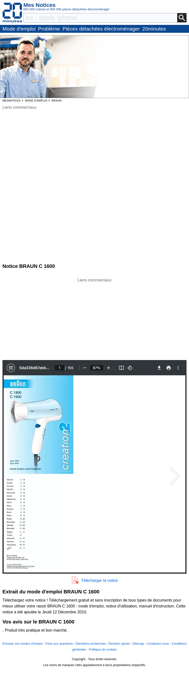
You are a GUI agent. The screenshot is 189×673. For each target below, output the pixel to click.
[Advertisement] (94, 317)
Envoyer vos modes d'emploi (22, 643)
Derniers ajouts (119, 643)
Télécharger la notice (99, 580)
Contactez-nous (158, 643)
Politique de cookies (103, 649)
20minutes (154, 29)
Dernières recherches (91, 643)
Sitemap (138, 643)
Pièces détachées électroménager (101, 29)
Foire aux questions (59, 643)
